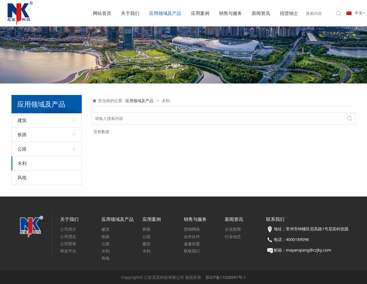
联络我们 (192, 251)
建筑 (22, 120)
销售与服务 (230, 13)
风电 (22, 177)
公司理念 (68, 236)
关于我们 (130, 13)
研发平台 (68, 251)
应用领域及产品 (165, 13)
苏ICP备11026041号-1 (226, 277)
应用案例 (200, 13)
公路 (22, 149)
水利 (22, 163)
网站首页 (102, 13)
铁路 (22, 134)
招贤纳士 (289, 13)
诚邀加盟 (192, 243)
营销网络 (192, 229)
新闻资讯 (261, 13)
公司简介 (68, 229)
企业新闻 (233, 229)
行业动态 (233, 236)
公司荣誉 (68, 243)
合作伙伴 (192, 236)
